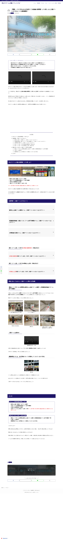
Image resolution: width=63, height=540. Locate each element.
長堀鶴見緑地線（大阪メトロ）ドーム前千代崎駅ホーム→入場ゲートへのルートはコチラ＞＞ (30, 141)
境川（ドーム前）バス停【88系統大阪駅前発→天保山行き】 (25, 144)
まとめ (14, 153)
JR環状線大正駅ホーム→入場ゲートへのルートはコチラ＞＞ (25, 142)
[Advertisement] (31, 121)
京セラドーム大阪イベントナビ (11, 3)
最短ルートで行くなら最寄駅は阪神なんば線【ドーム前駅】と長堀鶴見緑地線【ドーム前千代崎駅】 (31, 148)
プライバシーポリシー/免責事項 (29, 490)
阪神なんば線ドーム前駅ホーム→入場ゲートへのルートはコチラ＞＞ (26, 139)
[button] (13, 55)
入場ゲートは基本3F (18, 150)
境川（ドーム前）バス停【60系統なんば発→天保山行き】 (24, 145)
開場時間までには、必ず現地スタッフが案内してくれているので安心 (26, 151)
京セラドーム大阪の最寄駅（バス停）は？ (21, 136)
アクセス (10, 462)
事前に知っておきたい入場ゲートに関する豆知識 (22, 147)
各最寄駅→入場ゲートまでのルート (19, 138)
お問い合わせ (37, 490)
